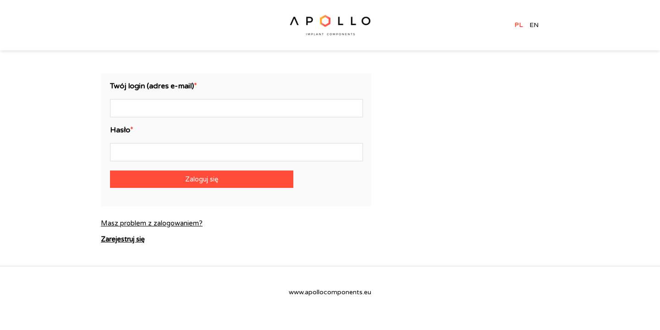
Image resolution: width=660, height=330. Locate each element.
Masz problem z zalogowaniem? (152, 223)
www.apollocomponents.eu (330, 292)
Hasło (120, 130)
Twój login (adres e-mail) (152, 86)
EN (534, 25)
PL (518, 25)
